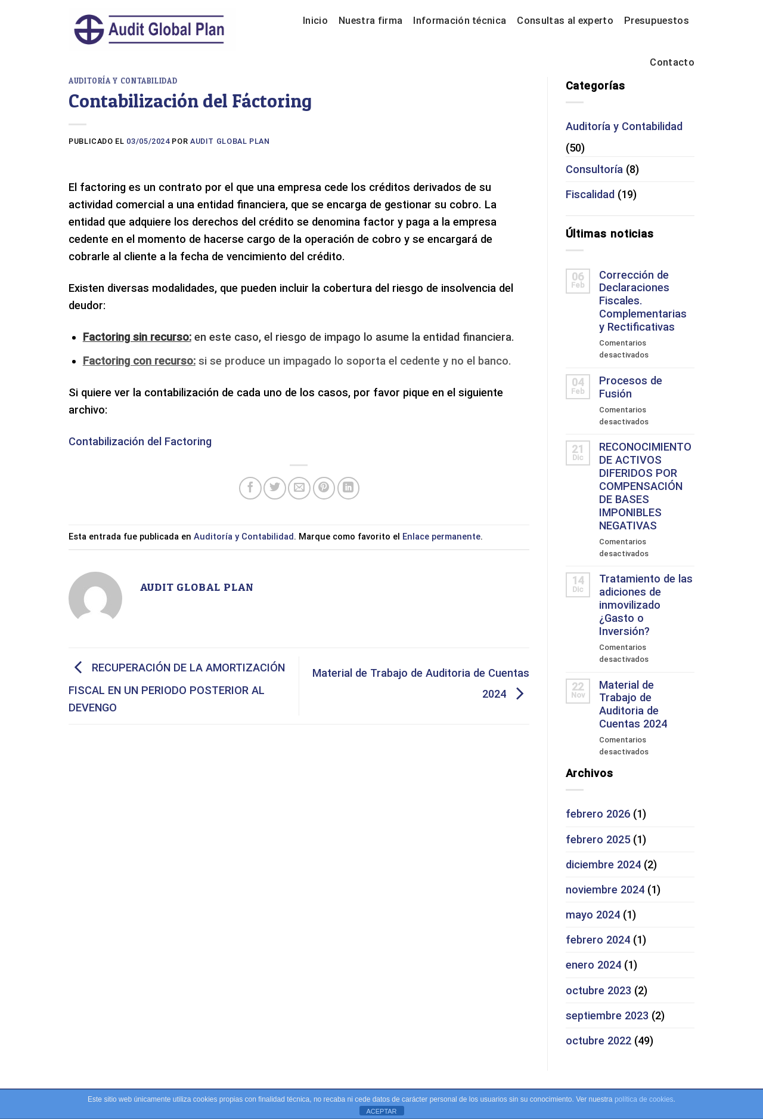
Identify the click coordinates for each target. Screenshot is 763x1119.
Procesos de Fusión (630, 387)
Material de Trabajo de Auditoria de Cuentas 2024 (633, 704)
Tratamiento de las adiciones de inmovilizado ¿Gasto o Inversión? (646, 604)
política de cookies (644, 1099)
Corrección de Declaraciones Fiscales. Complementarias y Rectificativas (643, 301)
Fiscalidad (590, 194)
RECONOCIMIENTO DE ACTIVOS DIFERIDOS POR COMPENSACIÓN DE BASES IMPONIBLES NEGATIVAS (645, 485)
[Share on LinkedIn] (348, 488)
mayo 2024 (593, 914)
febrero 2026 (598, 813)
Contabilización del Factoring (140, 441)
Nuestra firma (370, 20)
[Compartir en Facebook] (250, 488)
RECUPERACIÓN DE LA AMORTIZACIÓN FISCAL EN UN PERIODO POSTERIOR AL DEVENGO (177, 687)
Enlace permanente (441, 536)
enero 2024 (593, 964)
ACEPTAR (381, 1111)
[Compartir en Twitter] (274, 488)
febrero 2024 (598, 939)
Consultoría (594, 169)
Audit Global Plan (230, 141)
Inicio (315, 20)
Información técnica (459, 20)
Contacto (672, 62)
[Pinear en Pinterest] (324, 488)
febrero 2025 (598, 839)
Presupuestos (656, 20)
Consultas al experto (565, 20)
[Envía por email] (299, 488)
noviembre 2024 (605, 889)
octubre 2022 (598, 1040)
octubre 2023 (598, 990)
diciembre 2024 (603, 864)
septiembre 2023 (607, 1015)
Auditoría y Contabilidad (123, 80)
